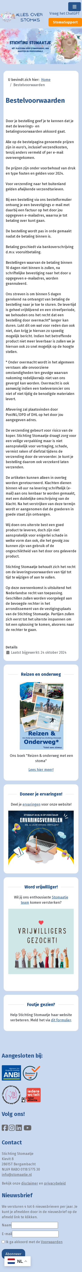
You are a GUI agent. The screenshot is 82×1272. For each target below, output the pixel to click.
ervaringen (31, 804)
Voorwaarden (52, 1242)
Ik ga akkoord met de (32, 1242)
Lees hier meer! (41, 770)
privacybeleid (55, 1183)
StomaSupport (65, 22)
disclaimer (29, 1183)
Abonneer (13, 1254)
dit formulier (61, 1020)
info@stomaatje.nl (17, 1175)
